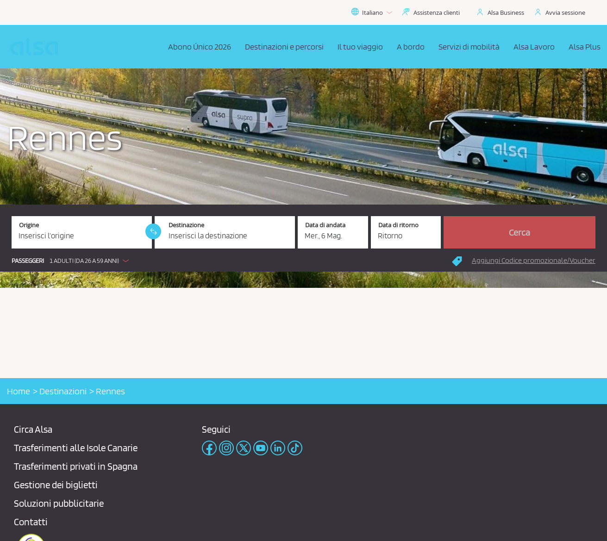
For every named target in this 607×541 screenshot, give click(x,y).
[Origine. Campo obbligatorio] (82, 232)
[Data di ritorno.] (406, 232)
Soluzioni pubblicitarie (59, 503)
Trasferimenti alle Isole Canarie (76, 448)
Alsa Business (506, 12)
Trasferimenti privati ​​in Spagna (76, 466)
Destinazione (186, 225)
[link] (153, 231)
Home (18, 391)
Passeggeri (28, 261)
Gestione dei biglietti (56, 485)
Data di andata (325, 225)
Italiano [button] (371, 12)
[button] (72, 260)
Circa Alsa (33, 429)
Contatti (31, 522)
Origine (29, 225)
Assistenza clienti (436, 12)
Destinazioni (63, 391)
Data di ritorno (398, 225)
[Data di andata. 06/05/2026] (333, 232)
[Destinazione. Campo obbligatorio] (225, 232)
